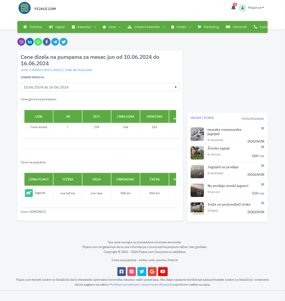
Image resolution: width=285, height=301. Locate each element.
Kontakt (263, 27)
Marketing (208, 27)
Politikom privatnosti (125, 284)
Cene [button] (111, 27)
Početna (32, 27)
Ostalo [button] (181, 27)
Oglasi (57, 27)
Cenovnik (236, 27)
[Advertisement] (227, 81)
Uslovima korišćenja (155, 284)
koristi (36, 279)
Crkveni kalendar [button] (146, 27)
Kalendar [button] (84, 27)
